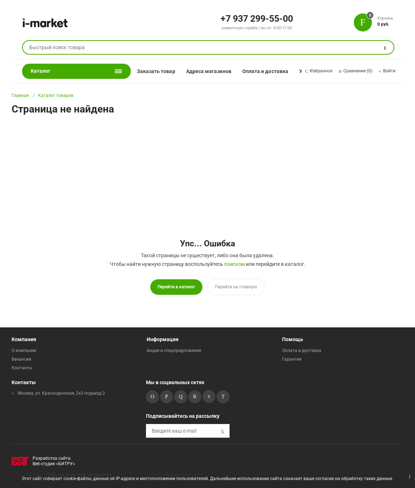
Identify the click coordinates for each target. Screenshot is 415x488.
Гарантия (292, 359)
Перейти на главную (236, 286)
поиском (234, 264)
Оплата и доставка (265, 71)
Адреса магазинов (208, 71)
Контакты (22, 367)
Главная (20, 95)
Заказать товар (156, 71)
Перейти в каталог (176, 286)
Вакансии (21, 359)
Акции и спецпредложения (174, 350)
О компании (24, 350)
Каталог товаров (56, 95)
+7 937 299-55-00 (257, 18)
